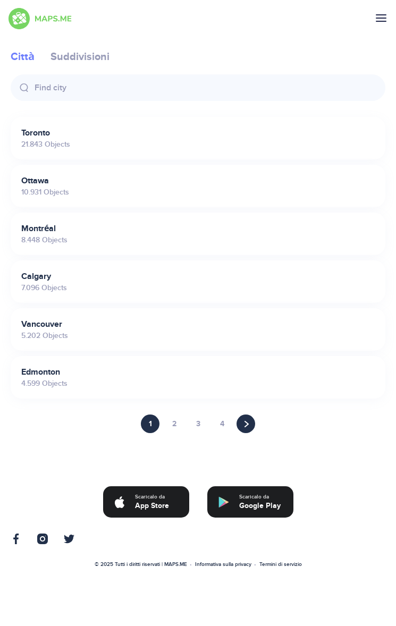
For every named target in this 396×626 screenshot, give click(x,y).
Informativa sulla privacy (223, 564)
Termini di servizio (280, 564)
